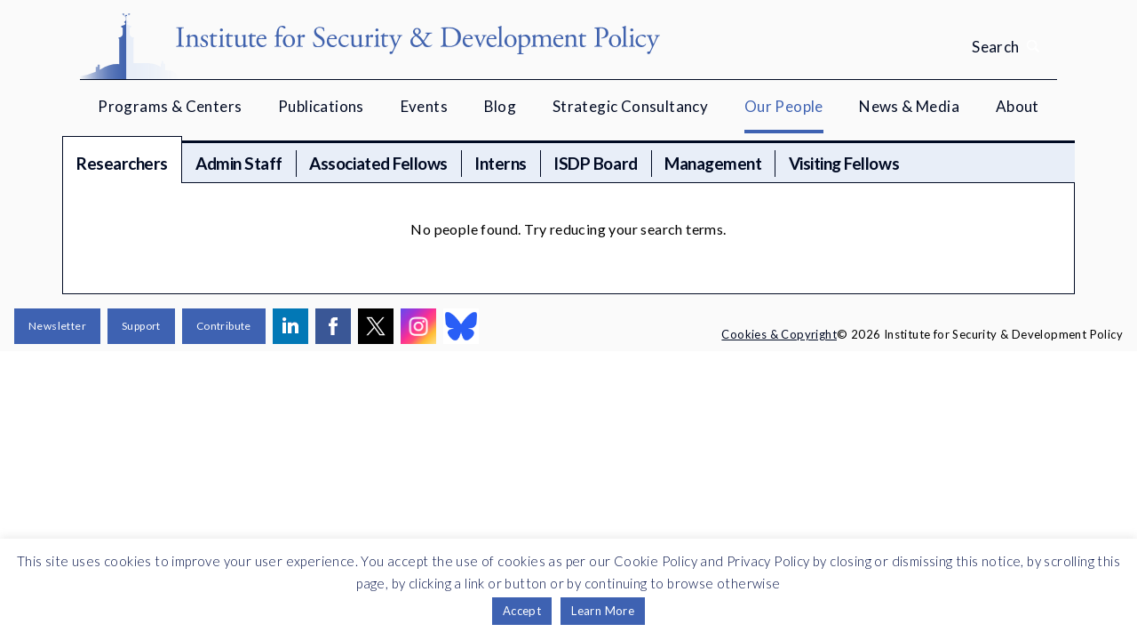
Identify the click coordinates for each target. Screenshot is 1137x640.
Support (141, 325)
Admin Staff (238, 163)
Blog (500, 106)
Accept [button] (522, 611)
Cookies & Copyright (779, 334)
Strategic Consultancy (630, 106)
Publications (321, 106)
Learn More (602, 611)
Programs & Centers (170, 106)
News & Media (909, 106)
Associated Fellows (378, 163)
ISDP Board (595, 163)
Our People (783, 106)
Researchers (122, 163)
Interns (500, 163)
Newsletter (57, 325)
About (1017, 106)
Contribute (223, 325)
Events (424, 106)
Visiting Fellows (844, 163)
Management (712, 163)
